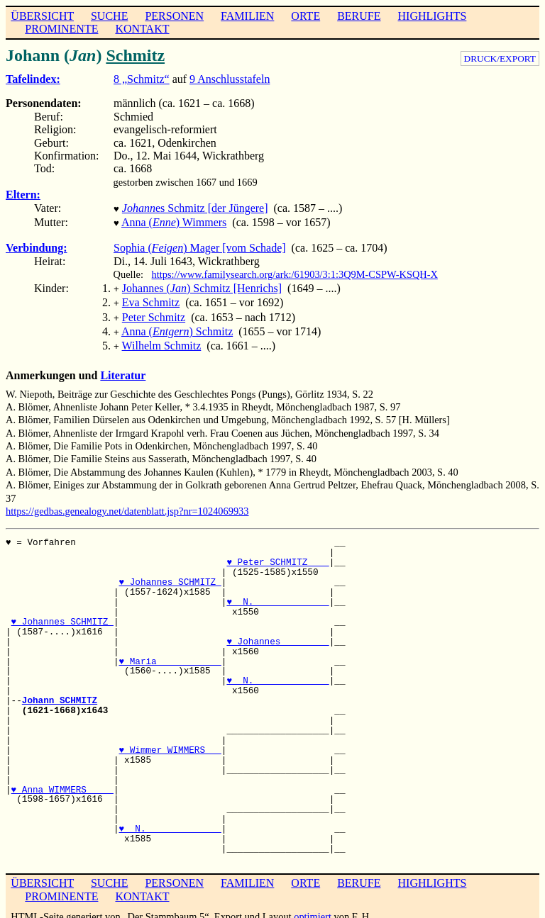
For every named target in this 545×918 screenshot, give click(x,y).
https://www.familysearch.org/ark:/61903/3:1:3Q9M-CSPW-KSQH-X (295, 271)
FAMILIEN (247, 16)
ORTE (305, 16)
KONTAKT (142, 29)
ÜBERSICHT (42, 16)
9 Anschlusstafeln (229, 79)
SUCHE (109, 16)
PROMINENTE (61, 29)
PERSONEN (174, 16)
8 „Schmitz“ (142, 79)
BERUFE (358, 16)
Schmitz (135, 55)
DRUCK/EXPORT (500, 58)
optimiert (312, 906)
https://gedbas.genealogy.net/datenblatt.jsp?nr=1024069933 (127, 501)
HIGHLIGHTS (432, 16)
